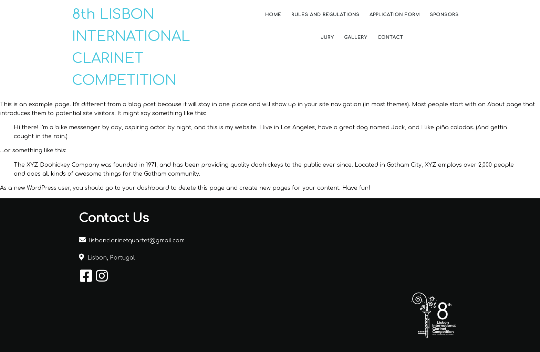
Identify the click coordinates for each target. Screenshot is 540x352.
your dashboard (145, 188)
